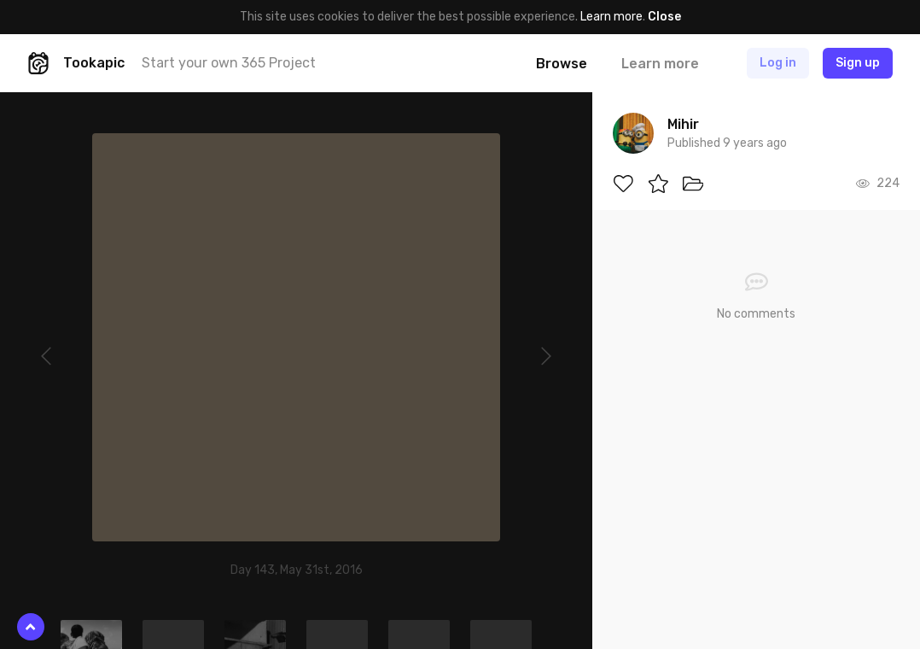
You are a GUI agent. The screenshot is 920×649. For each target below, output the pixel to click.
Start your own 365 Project (229, 63)
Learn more (611, 16)
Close (664, 16)
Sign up (858, 63)
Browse (561, 64)
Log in (778, 63)
